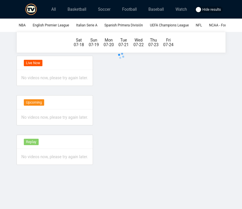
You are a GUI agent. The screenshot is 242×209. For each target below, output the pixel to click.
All (53, 9)
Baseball (156, 9)
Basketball (76, 9)
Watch (181, 9)
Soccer (104, 9)
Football (129, 9)
